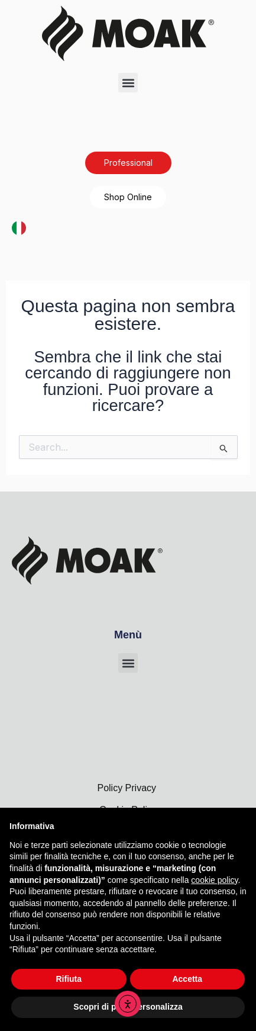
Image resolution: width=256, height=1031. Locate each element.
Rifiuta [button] (69, 979)
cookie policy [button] (214, 880)
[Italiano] (19, 226)
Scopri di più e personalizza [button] (127, 1006)
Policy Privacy (127, 788)
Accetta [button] (187, 979)
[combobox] (19, 227)
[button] (128, 82)
